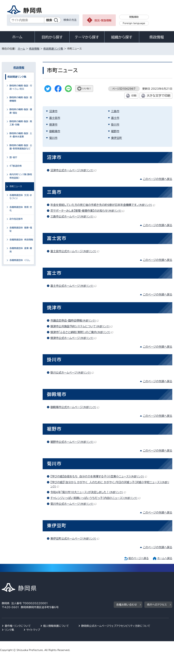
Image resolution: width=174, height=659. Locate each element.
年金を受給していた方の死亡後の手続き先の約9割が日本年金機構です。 (102, 204)
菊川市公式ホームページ (73, 503)
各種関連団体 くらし (19, 260)
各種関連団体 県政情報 (21, 240)
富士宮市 (54, 118)
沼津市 (53, 111)
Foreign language (134, 23)
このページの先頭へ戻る (157, 179)
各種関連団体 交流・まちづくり (20, 197)
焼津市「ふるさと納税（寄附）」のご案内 (81, 332)
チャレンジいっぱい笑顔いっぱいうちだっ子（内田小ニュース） (95, 498)
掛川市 (115, 124)
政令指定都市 (16, 219)
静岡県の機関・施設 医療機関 (20, 99)
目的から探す (52, 37)
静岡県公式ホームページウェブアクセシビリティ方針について (115, 626)
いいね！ (86, 88)
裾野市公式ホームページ (73, 441)
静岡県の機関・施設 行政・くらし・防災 (20, 87)
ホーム (17, 37)
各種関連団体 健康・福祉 (20, 229)
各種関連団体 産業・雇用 (20, 250)
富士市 (115, 118)
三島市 (115, 111)
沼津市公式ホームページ (73, 170)
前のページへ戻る (138, 558)
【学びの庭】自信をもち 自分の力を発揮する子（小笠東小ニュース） (98, 476)
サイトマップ (33, 630)
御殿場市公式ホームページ (74, 407)
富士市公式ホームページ (73, 285)
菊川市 (53, 138)
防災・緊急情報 (103, 20)
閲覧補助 (134, 17)
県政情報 (156, 37)
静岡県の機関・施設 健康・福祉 (20, 111)
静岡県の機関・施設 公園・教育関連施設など (20, 147)
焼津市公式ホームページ (73, 338)
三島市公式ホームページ (73, 216)
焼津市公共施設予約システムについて (81, 326)
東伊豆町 (116, 138)
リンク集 (9, 630)
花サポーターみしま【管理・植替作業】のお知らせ (87, 210)
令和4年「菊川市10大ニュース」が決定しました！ (88, 492)
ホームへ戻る (164, 558)
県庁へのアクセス (157, 604)
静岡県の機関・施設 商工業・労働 (20, 123)
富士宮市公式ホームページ (74, 251)
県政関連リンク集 (53, 48)
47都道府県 (15, 166)
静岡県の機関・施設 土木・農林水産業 (20, 135)
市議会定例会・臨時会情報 (74, 320)
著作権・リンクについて (18, 626)
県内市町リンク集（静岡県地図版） (20, 176)
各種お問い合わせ (126, 604)
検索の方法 (70, 20)
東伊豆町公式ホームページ (74, 538)
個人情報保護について (56, 626)
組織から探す (121, 37)
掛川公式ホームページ (72, 372)
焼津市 (53, 124)
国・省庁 (13, 157)
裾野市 (115, 131)
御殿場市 (54, 131)
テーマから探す (87, 37)
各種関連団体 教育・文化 (20, 209)
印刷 (133, 95)
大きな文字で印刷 (158, 95)
